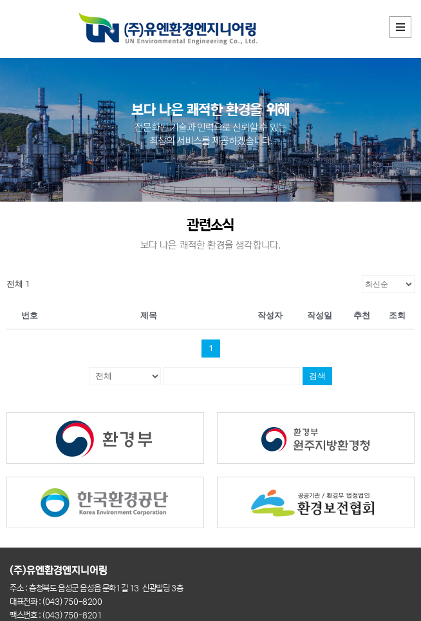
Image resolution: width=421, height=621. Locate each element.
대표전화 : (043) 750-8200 (56, 602)
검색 (317, 376)
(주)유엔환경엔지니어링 (60, 570)
